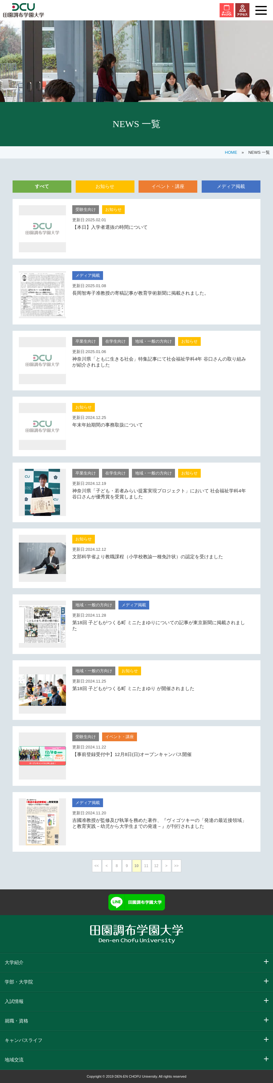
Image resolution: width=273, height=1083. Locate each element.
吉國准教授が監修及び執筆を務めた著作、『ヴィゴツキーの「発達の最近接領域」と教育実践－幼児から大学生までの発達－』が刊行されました (159, 823)
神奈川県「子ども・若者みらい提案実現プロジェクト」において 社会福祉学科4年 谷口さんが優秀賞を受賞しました (159, 493)
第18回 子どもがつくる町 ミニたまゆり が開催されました (133, 688)
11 (146, 866)
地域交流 (14, 1059)
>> (176, 866)
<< (96, 866)
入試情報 (14, 1001)
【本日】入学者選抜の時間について (110, 227)
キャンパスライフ (23, 1040)
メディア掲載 (231, 186)
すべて (42, 186)
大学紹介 (14, 962)
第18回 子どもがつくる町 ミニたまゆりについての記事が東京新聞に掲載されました (158, 625)
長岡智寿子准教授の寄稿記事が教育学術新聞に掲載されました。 (140, 293)
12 (156, 866)
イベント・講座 (167, 186)
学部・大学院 (19, 981)
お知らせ (105, 186)
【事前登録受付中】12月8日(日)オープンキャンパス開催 (132, 754)
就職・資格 (16, 1020)
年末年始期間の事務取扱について (107, 424)
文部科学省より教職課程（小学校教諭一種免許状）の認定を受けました (147, 556)
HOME (231, 152)
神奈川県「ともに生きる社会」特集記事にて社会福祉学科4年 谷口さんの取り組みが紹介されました (159, 361)
